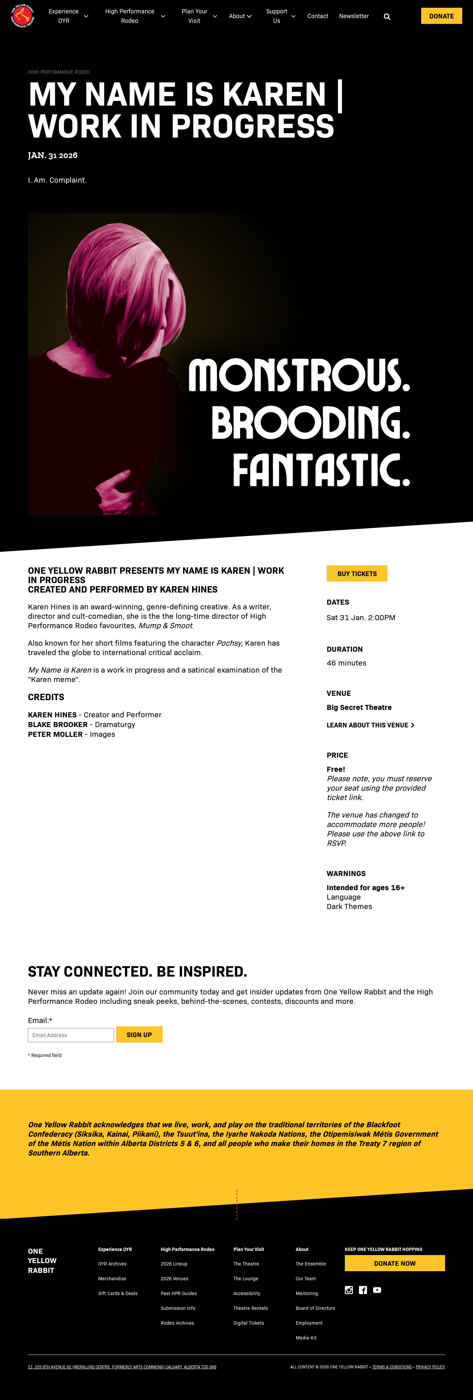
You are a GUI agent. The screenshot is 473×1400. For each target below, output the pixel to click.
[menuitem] (67, 15)
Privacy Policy (430, 1366)
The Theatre (246, 1263)
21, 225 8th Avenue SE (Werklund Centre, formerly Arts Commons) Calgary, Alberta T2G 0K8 (122, 1366)
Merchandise (112, 1278)
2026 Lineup (174, 1263)
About (302, 1249)
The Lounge (245, 1278)
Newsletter (354, 15)
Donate (441, 15)
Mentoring (307, 1293)
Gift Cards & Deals (118, 1293)
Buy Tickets (357, 573)
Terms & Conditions (392, 1366)
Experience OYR (115, 1249)
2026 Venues (174, 1278)
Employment (309, 1323)
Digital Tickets (248, 1323)
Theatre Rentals (250, 1308)
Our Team (306, 1278)
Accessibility (246, 1293)
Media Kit (306, 1337)
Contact (317, 15)
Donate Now (395, 1262)
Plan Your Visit (248, 1249)
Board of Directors (315, 1308)
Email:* (40, 1020)
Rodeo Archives (177, 1323)
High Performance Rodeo (188, 1249)
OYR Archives (112, 1263)
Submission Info (178, 1308)
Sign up (139, 1034)
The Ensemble (311, 1263)
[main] (236, 486)
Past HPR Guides (179, 1293)
